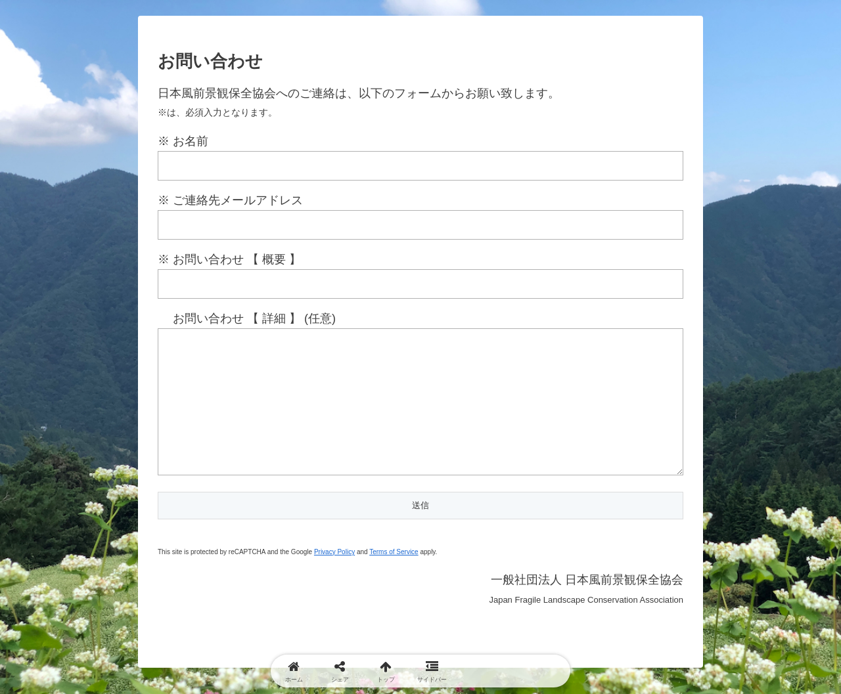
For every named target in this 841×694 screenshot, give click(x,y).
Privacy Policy (334, 578)
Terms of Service (393, 578)
